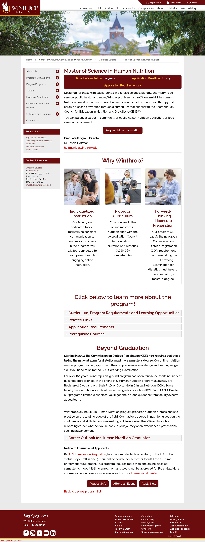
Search (193, 2)
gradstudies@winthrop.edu (38, 185)
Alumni (118, 525)
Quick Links (175, 2)
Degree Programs (36, 84)
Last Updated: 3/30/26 (11, 540)
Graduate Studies (107, 59)
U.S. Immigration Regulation (87, 454)
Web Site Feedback (179, 529)
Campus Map (147, 519)
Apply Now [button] (149, 483)
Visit (99, 8)
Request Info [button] (97, 483)
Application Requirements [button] (121, 85)
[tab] (123, 313)
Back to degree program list (82, 491)
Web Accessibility (179, 525)
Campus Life (146, 8)
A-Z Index (175, 516)
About (160, 8)
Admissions (87, 8)
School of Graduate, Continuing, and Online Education (65, 59)
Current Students (124, 532)
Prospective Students (38, 77)
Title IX (173, 532)
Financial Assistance (37, 97)
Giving (192, 8)
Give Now (146, 529)
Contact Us (32, 120)
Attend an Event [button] (124, 483)
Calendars (146, 516)
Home (29, 59)
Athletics (172, 8)
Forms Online (32, 150)
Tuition (30, 90)
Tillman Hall (34, 170)
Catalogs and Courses (38, 114)
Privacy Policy (177, 519)
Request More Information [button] (122, 130)
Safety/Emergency (151, 525)
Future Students (123, 516)
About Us (31, 71)
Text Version (176, 522)
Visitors (119, 522)
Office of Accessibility (152, 532)
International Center (144, 473)
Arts (182, 8)
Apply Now (155, 2)
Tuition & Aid (112, 8)
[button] (15, 30)
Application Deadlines (36, 138)
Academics (129, 8)
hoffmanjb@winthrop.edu (81, 147)
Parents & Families (124, 519)
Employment (147, 522)
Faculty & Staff (122, 529)
